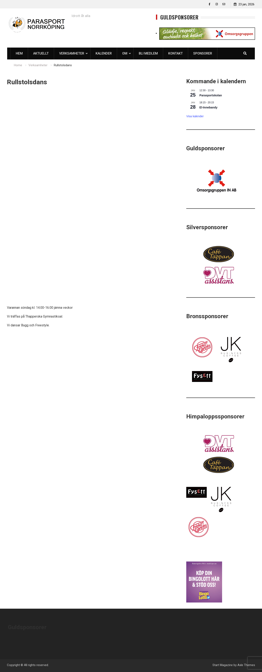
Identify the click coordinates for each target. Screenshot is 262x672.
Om (124, 53)
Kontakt (175, 53)
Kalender (104, 53)
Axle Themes (246, 665)
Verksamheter (71, 53)
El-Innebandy (208, 107)
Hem (19, 53)
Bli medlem (148, 53)
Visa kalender (195, 116)
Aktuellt (41, 53)
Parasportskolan (210, 95)
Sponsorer (202, 53)
